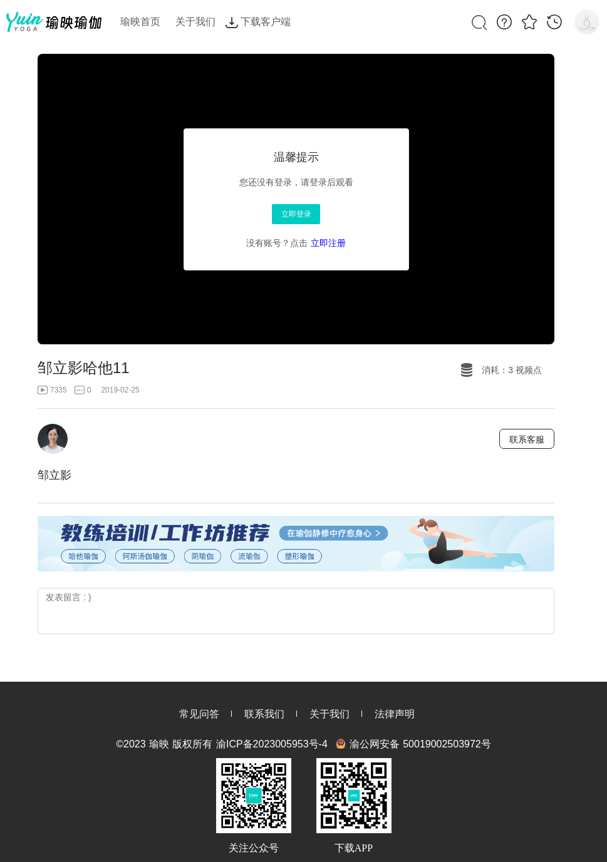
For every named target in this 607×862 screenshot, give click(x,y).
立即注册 (328, 243)
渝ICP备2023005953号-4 (272, 744)
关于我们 (329, 714)
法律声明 (395, 714)
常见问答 (199, 714)
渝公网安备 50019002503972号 (420, 744)
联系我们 (264, 714)
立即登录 (296, 214)
